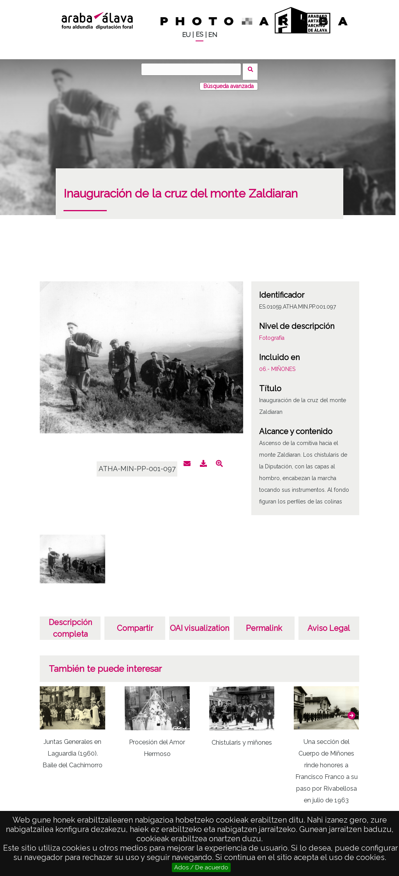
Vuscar (252, 69)
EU (186, 35)
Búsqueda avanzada (228, 81)
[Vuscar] (193, 69)
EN (212, 35)
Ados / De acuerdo (201, 867)
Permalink (264, 623)
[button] (351, 710)
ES (199, 34)
